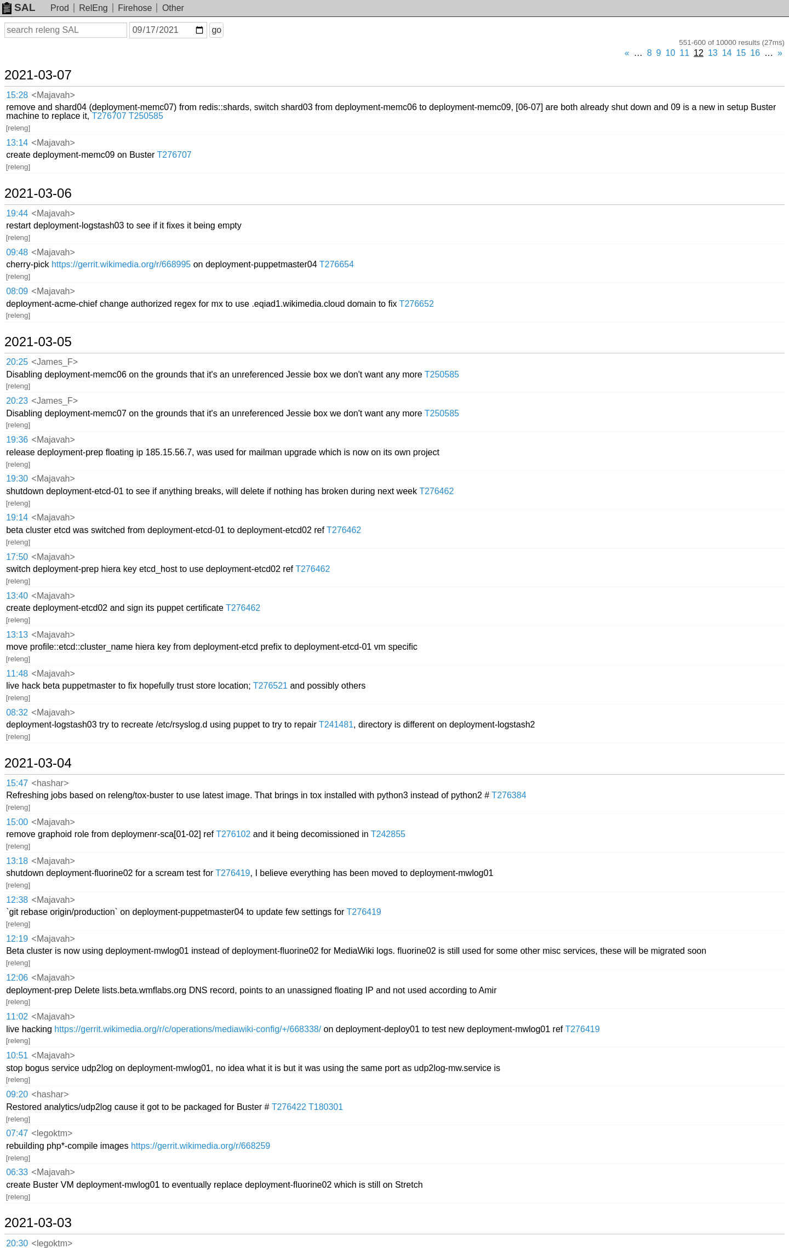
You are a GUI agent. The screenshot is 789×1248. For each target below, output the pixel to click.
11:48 (17, 673)
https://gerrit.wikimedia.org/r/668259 (200, 1145)
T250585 (146, 116)
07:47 (17, 1133)
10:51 (17, 1055)
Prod (59, 8)
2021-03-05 (38, 341)
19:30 (17, 478)
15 (741, 53)
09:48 (17, 252)
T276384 (508, 795)
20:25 (17, 362)
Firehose (135, 8)
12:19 (17, 938)
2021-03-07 (38, 75)
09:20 (17, 1094)
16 (755, 53)
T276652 (416, 303)
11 (684, 53)
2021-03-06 (38, 193)
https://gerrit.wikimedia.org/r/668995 (121, 264)
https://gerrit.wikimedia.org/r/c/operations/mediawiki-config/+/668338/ (187, 1029)
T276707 (109, 116)
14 (727, 53)
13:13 (17, 634)
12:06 (17, 977)
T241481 (336, 724)
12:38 (17, 899)
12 (699, 53)
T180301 (325, 1107)
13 (713, 53)
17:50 (17, 557)
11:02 (17, 1016)
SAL (18, 7)
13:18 (17, 861)
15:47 (17, 783)
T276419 (232, 873)
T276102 (233, 834)
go (216, 30)
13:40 (17, 595)
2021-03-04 (38, 763)
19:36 (17, 439)
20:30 (17, 1243)
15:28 (17, 95)
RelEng (93, 8)
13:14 (17, 142)
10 (671, 53)
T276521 (270, 685)
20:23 (17, 400)
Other (173, 8)
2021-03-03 (38, 1222)
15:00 (17, 822)
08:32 (17, 712)
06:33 (17, 1172)
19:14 (17, 517)
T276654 (336, 264)
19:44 (17, 213)
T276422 (289, 1107)
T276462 (436, 491)
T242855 (388, 834)
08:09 (17, 291)
